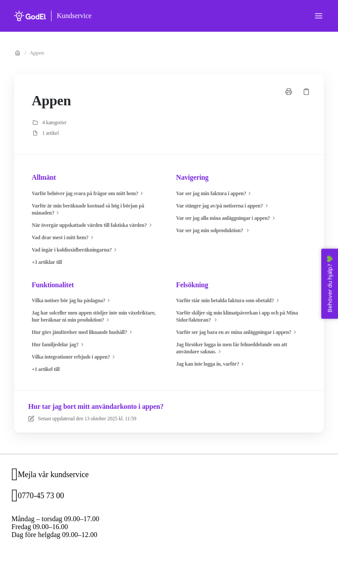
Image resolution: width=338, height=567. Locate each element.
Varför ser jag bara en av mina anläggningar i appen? (237, 332)
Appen (36, 53)
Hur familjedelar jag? (59, 344)
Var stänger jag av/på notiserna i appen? (223, 205)
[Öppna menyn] (319, 16)
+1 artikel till (45, 369)
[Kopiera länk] (306, 92)
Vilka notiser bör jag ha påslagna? (72, 300)
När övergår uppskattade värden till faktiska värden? (93, 225)
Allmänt (44, 177)
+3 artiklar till (47, 262)
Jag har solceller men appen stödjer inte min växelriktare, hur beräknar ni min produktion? (94, 316)
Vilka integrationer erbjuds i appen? (74, 356)
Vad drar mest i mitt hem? (64, 237)
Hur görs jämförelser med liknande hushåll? (83, 332)
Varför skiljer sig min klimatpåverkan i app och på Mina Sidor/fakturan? (237, 316)
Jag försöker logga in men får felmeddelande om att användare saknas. (231, 348)
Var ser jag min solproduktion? (213, 230)
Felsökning (192, 285)
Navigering (192, 177)
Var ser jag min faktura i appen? (214, 193)
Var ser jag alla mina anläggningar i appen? (226, 218)
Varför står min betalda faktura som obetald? (228, 300)
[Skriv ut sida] (289, 92)
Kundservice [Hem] (74, 15)
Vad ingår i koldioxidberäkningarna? (75, 249)
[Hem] (30, 16)
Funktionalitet (53, 285)
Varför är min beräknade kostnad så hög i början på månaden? (88, 209)
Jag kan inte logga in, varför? (211, 363)
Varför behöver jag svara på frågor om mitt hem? (88, 193)
